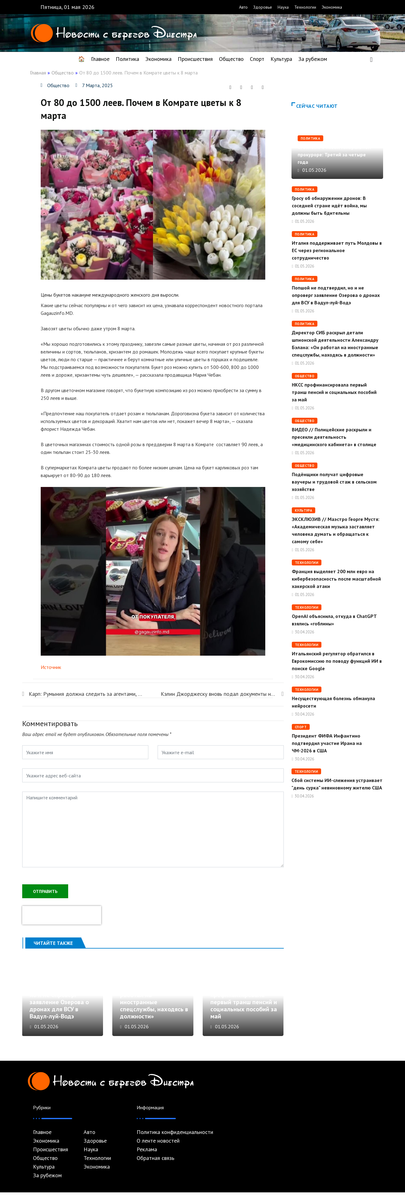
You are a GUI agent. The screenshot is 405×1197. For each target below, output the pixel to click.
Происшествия (195, 58)
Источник (51, 667)
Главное (100, 58)
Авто (243, 7)
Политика (127, 58)
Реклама (147, 1154)
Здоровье (262, 7)
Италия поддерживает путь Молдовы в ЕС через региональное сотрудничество (337, 250)
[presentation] (61, 914)
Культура (281, 58)
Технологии (305, 7)
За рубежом (312, 58)
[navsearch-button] (371, 59)
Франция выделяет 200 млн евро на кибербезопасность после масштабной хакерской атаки (336, 578)
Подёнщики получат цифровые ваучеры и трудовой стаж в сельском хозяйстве (334, 481)
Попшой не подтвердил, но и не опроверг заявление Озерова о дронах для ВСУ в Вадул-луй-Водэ (63, 1006)
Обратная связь (155, 1163)
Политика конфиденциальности (175, 1137)
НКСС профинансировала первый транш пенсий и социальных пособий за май (243, 1006)
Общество (231, 58)
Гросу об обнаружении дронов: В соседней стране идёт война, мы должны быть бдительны (329, 205)
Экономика (332, 7)
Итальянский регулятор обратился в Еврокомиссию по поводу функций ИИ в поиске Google (337, 660)
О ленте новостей (158, 1145)
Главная (38, 73)
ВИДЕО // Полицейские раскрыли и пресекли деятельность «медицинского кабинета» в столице (334, 436)
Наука (283, 7)
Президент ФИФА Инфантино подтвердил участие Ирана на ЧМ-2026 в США (327, 743)
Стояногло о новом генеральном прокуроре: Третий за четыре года (334, 154)
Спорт (257, 58)
